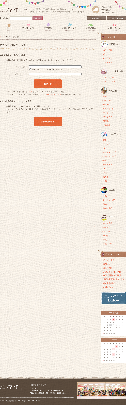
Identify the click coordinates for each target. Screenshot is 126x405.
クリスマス (107, 62)
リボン (105, 173)
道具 (105, 140)
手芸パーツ (107, 244)
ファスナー (107, 144)
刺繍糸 (105, 236)
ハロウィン (107, 58)
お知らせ (106, 264)
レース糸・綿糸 (109, 200)
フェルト (106, 231)
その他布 (106, 125)
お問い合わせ (108, 287)
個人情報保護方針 (110, 283)
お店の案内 (107, 268)
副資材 (105, 227)
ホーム (2, 37)
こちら (30, 92)
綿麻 (105, 96)
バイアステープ (109, 152)
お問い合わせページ (53, 94)
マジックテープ (109, 156)
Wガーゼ (106, 104)
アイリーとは (108, 260)
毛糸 (105, 196)
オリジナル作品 (109, 81)
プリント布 (107, 100)
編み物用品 (107, 208)
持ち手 (105, 177)
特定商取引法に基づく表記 (113, 279)
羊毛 (105, 240)
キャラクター (108, 117)
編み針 (105, 204)
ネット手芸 (107, 223)
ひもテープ (107, 165)
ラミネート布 (108, 113)
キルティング (108, 109)
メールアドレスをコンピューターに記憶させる (48, 69)
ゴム (105, 169)
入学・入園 (107, 50)
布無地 (105, 121)
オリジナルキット (110, 77)
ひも (105, 160)
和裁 (105, 181)
